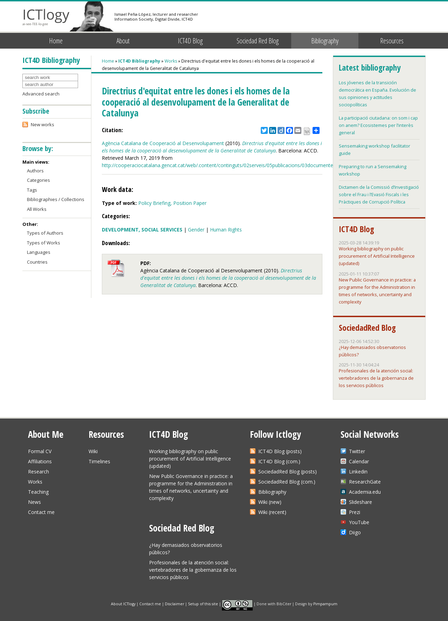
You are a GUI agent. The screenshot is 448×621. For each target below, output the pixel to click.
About (123, 40)
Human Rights (226, 229)
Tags (32, 190)
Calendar (359, 461)
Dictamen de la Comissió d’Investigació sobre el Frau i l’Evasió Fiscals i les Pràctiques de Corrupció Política (379, 194)
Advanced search (40, 94)
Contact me (41, 512)
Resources (392, 40)
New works (42, 124)
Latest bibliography (369, 67)
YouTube (359, 522)
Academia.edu (365, 491)
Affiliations (40, 461)
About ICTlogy (123, 603)
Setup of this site (203, 603)
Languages (38, 252)
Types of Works (43, 243)
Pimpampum (325, 603)
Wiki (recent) (272, 512)
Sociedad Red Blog (258, 40)
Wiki (93, 451)
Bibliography (324, 40)
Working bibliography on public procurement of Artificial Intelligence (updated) (377, 255)
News (34, 502)
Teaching (38, 491)
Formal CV (39, 451)
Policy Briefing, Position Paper (172, 203)
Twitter (357, 451)
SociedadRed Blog (367, 327)
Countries (37, 262)
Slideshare (360, 502)
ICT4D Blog (190, 40)
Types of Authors (45, 233)
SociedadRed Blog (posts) (287, 471)
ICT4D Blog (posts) (280, 451)
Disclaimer (174, 603)
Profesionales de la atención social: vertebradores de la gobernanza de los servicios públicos (376, 377)
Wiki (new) (269, 502)
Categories (38, 180)
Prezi (354, 512)
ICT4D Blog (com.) (279, 461)
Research (38, 471)
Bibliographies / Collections (55, 199)
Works (170, 61)
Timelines (99, 461)
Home (56, 40)
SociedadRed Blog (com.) (286, 481)
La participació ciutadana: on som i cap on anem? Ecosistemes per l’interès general (378, 125)
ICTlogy (46, 17)
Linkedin (358, 471)
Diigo (355, 532)
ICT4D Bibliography (139, 61)
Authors (35, 170)
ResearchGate (365, 481)
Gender (196, 229)
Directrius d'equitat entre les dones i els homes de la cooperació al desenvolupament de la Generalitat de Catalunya (228, 277)
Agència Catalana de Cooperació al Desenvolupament (163, 143)
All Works (37, 209)
